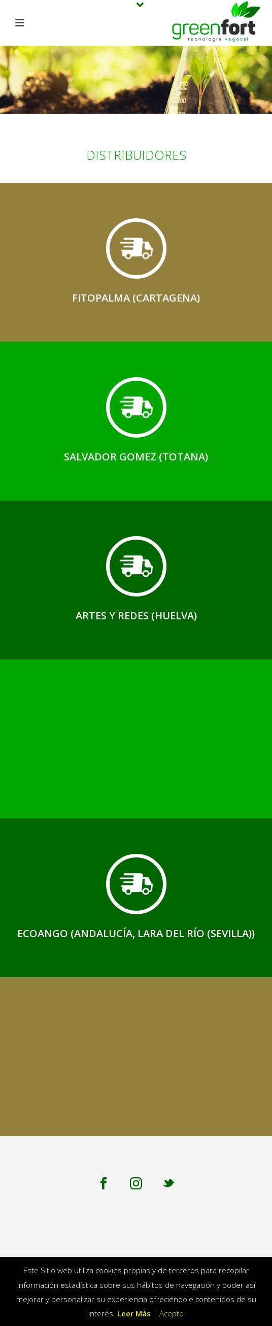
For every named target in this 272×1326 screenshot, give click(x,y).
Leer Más (134, 1313)
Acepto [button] (171, 1313)
